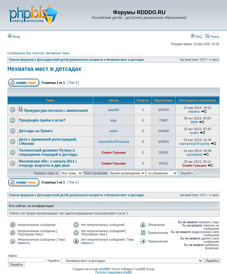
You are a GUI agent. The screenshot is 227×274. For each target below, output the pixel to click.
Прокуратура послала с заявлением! (56, 111)
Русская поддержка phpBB (113, 272)
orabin (113, 131)
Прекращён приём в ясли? (42, 120)
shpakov (194, 111)
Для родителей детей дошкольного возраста (70, 59)
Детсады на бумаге (36, 131)
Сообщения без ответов (25, 53)
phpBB (104, 269)
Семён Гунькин (114, 152)
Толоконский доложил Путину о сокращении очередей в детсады (48, 152)
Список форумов (21, 59)
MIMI (194, 122)
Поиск (212, 36)
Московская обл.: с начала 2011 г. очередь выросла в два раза (48, 163)
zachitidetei (194, 154)
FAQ (196, 36)
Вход (14, 36)
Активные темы (57, 53)
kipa (114, 120)
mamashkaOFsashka (113, 141)
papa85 (113, 109)
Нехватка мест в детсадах (125, 59)
